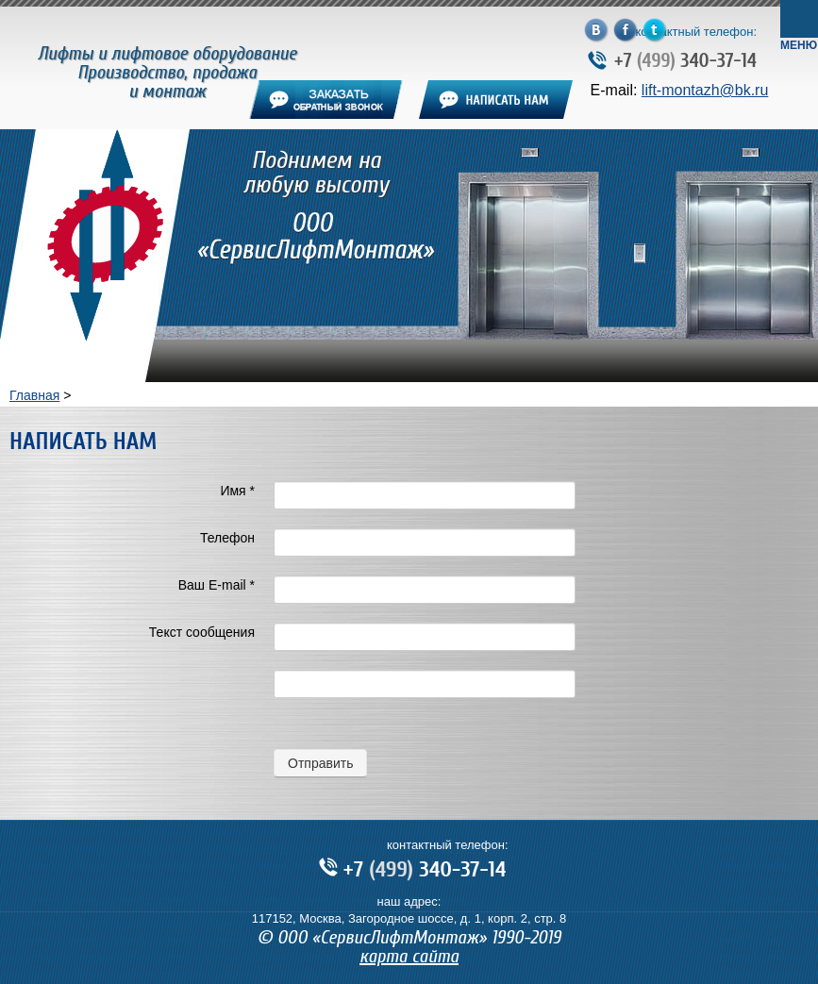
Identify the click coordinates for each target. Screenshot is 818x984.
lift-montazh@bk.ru (705, 90)
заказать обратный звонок (326, 99)
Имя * (237, 490)
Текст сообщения (202, 632)
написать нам (496, 99)
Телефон (227, 537)
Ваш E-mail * (216, 584)
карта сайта (409, 956)
